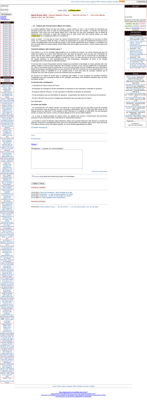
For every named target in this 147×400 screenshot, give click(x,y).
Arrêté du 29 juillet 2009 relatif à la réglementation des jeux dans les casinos (7, 296)
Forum (78, 1)
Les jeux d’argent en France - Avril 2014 (7, 160)
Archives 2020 (7, 35)
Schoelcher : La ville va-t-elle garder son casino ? (56, 199)
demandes (136, 28)
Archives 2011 (7, 52)
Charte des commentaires (99, 175)
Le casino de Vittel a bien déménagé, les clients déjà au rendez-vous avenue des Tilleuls (138, 66)
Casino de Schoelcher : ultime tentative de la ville (56, 196)
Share (33, 144)
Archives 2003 (7, 66)
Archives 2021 (7, 33)
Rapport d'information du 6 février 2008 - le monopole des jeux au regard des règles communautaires (7, 337)
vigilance (128, 28)
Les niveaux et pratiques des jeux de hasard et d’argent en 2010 (7, 242)
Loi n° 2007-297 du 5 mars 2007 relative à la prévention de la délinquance (7, 360)
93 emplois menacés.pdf (39, 127)
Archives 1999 (7, 74)
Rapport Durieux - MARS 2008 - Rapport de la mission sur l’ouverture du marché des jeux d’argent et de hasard (7, 329)
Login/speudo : (4, 5)
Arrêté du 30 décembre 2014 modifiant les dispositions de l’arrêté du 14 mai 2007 (7, 133)
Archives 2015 (7, 44)
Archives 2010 (7, 53)
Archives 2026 (7, 24)
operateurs (129, 26)
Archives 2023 (7, 30)
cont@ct (115, 1)
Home (73, 1)
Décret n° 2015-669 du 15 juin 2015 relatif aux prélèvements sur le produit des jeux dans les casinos (7, 102)
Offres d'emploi (100, 1)
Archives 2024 (7, 28)
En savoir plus (35, 139)
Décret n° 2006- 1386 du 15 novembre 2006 (7, 375)
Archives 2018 (7, 39)
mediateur (142, 24)
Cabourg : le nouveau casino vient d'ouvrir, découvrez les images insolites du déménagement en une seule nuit (138, 53)
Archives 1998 (7, 75)
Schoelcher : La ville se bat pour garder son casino (56, 198)
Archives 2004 (7, 64)
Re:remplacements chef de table (135, 93)
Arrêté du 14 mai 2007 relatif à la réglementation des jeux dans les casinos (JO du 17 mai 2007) (7, 353)
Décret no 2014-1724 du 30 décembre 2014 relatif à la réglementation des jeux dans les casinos (7, 155)
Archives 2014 (7, 46)
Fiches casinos (85, 1)
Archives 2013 (7, 48)
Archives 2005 (7, 63)
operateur (143, 26)
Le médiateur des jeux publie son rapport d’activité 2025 (138, 38)
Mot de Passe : (4, 10)
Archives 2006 (7, 61)
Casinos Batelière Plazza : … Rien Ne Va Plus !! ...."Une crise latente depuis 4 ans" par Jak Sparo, (69, 210)
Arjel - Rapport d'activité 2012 (7, 175)
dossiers (143, 28)
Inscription (3, 16)
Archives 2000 (7, 72)
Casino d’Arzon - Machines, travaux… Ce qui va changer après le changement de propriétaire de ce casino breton (138, 44)
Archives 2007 (7, 59)
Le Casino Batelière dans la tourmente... (53, 201)
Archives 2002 (7, 68)
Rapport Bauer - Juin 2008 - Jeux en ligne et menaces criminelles (7, 320)
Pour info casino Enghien (134, 89)
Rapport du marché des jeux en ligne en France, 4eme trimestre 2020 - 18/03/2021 (7, 88)
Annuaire (109, 1)
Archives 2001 (7, 70)
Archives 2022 (7, 31)
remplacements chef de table (134, 102)
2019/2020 (7, 81)
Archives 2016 (7, 42)
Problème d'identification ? (5, 18)
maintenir (135, 30)
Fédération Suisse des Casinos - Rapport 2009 (7, 290)
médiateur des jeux (132, 24)
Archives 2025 (7, 26)
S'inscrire (37, 180)
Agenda (93, 1)
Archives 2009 (7, 55)
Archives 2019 (7, 37)
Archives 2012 (7, 50)
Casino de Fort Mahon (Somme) (135, 111)
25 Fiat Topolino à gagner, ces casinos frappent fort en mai (138, 60)
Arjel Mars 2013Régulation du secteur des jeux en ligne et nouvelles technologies (7, 181)
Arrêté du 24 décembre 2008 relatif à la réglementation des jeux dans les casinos (7, 313)
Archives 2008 (7, 57)
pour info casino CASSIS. (134, 80)
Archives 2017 (7, 41)
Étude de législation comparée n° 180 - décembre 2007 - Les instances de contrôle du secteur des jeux (7, 345)
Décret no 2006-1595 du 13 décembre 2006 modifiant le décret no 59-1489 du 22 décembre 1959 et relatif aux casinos (7, 367)
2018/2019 (7, 79)
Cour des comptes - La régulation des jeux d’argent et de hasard (7, 95)
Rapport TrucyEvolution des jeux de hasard (7, 380)
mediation (136, 26)
